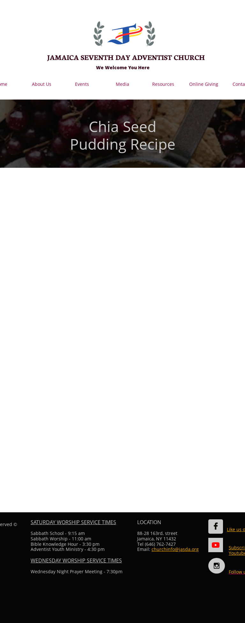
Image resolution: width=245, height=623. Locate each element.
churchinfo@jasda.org (175, 549)
